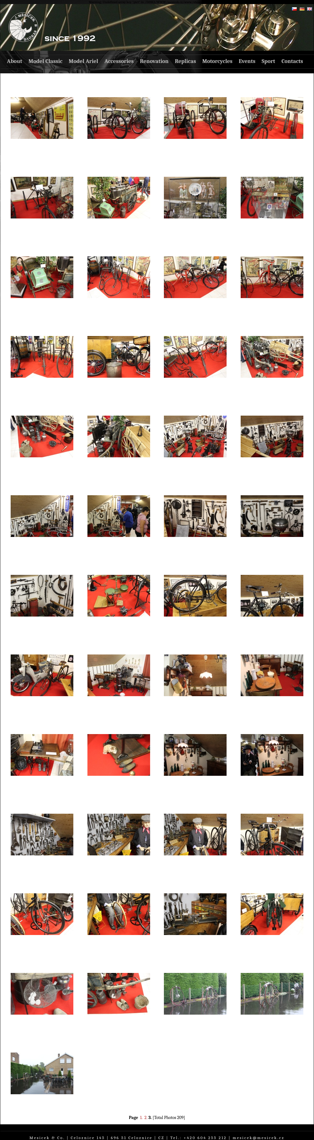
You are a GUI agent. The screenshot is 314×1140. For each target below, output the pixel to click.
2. (146, 1117)
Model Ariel (83, 61)
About (14, 61)
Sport (268, 61)
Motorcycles (217, 61)
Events (247, 61)
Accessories (118, 61)
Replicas (185, 61)
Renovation (154, 61)
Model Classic (45, 61)
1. (141, 1117)
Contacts (292, 61)
